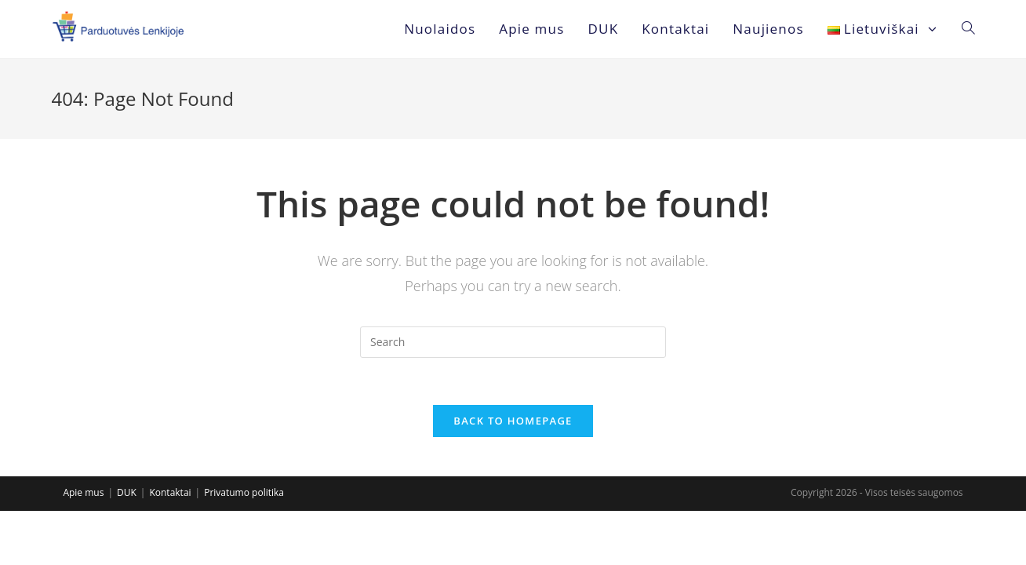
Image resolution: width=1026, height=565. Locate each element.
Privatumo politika (244, 492)
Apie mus (83, 492)
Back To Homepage (512, 421)
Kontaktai (170, 492)
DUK (126, 492)
